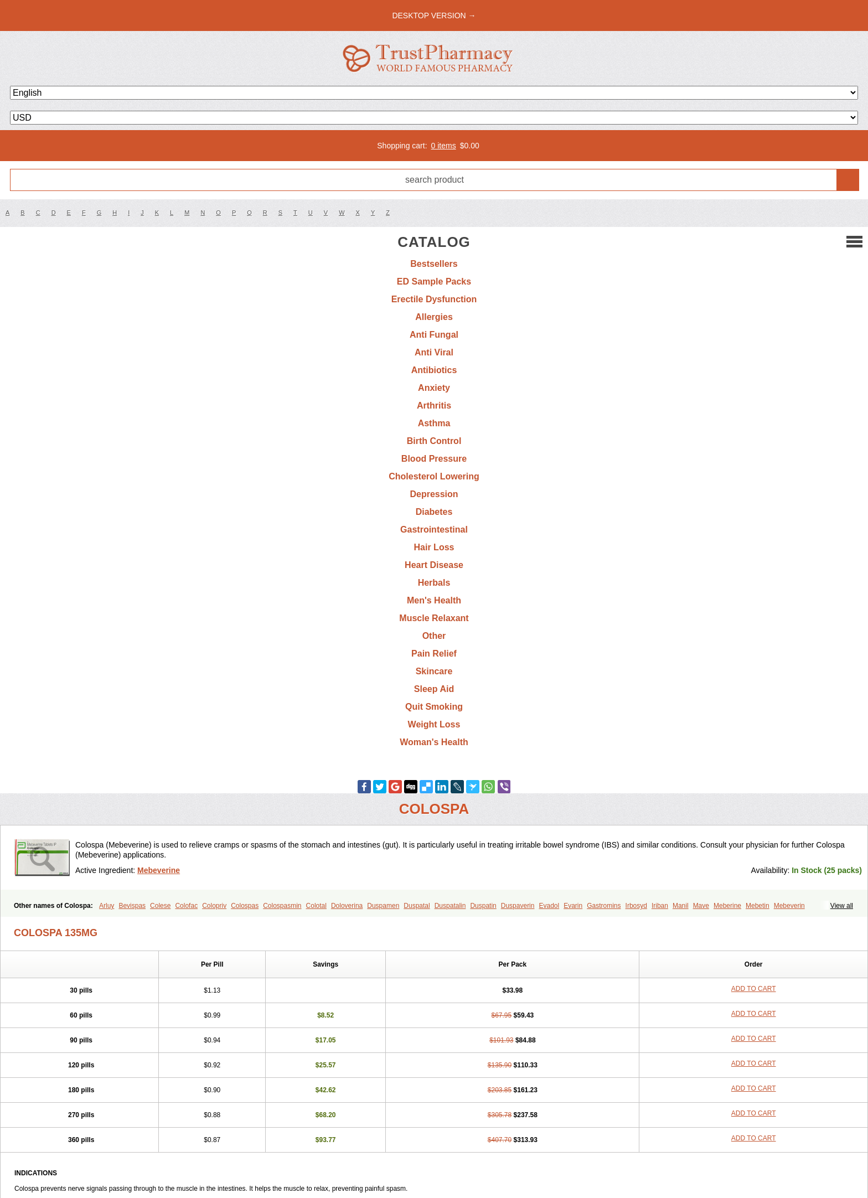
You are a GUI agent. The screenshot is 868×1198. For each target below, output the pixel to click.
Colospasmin (282, 906)
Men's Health (434, 600)
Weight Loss (434, 724)
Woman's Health (434, 742)
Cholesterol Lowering (434, 476)
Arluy (106, 906)
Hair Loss (434, 547)
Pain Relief (434, 653)
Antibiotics (434, 370)
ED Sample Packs (434, 281)
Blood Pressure (434, 458)
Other (434, 636)
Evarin (573, 906)
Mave (701, 906)
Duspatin (483, 906)
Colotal (316, 906)
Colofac (186, 906)
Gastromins (604, 906)
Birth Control (434, 441)
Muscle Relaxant (433, 618)
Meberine (727, 906)
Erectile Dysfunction (434, 299)
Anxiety (434, 388)
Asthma (434, 423)
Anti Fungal (434, 334)
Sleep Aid (434, 689)
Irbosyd (636, 906)
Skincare (434, 671)
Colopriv (214, 906)
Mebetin (757, 906)
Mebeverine (158, 870)
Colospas (245, 906)
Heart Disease (434, 565)
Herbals (434, 582)
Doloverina (347, 906)
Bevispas (132, 906)
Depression (434, 494)
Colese (160, 906)
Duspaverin (518, 906)
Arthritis (434, 405)
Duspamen (383, 906)
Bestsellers (433, 263)
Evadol (549, 906)
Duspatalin (450, 906)
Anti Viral (434, 352)
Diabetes (434, 512)
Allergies (434, 317)
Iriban (660, 906)
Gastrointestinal (434, 529)
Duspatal (417, 906)
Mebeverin (789, 906)
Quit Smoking (434, 706)
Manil (681, 906)
